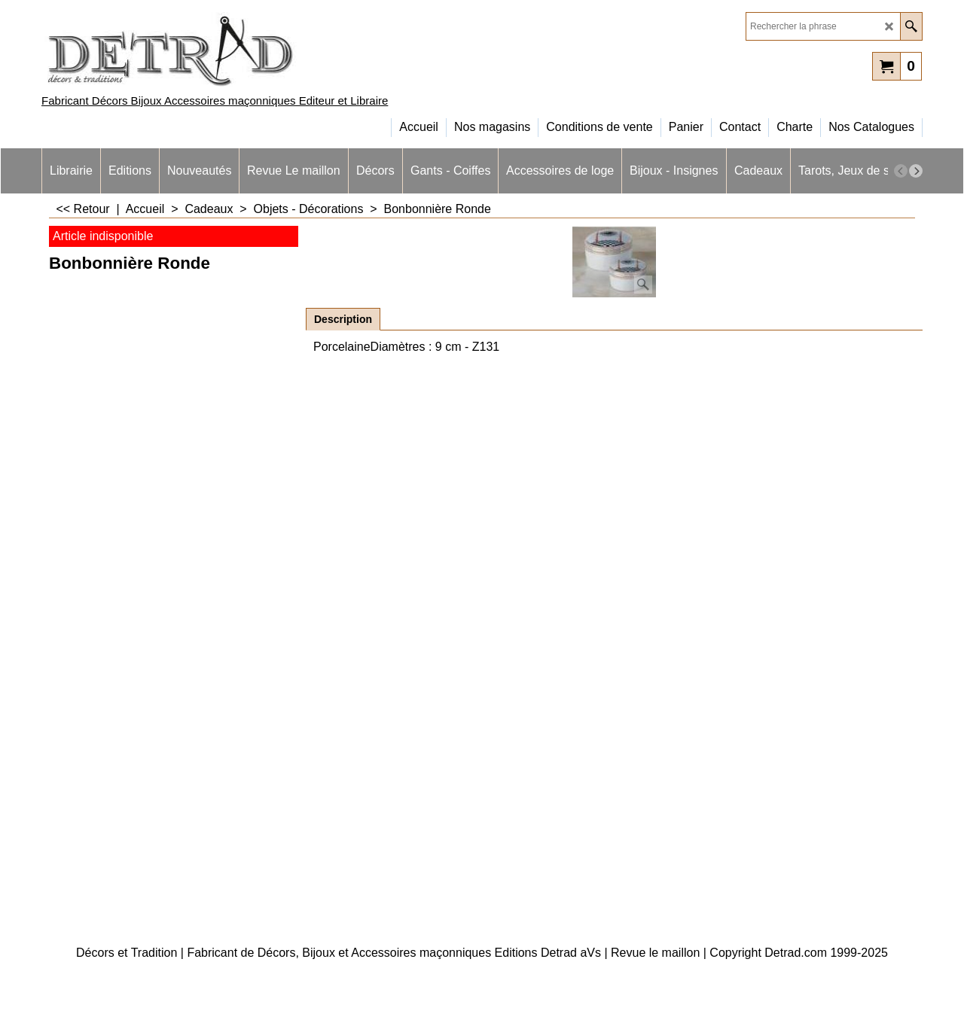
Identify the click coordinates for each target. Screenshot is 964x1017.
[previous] (901, 171)
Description (343, 319)
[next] (916, 171)
